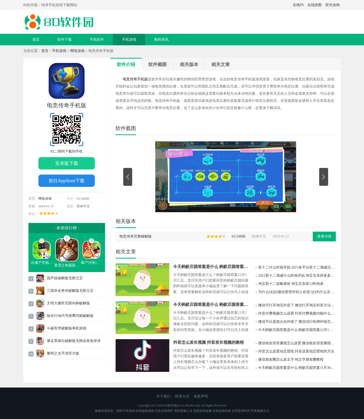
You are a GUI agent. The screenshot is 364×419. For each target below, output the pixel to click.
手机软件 (97, 39)
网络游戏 (77, 51)
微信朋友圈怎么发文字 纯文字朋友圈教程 (291, 359)
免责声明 (201, 396)
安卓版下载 (66, 163)
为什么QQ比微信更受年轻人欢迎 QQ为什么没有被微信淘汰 (297, 292)
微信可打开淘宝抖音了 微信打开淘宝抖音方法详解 (297, 305)
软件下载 (64, 39)
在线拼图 (314, 5)
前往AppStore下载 (67, 180)
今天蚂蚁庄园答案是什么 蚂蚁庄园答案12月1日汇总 (297, 330)
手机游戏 (129, 39)
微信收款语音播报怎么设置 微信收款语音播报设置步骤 (297, 343)
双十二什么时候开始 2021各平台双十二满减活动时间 (297, 267)
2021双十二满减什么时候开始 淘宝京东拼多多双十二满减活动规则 (297, 275)
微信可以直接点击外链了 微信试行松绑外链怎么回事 (297, 322)
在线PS (298, 5)
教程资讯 (161, 39)
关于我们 (163, 396)
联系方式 (182, 396)
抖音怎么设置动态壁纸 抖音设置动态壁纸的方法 (296, 351)
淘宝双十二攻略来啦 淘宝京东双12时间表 (291, 284)
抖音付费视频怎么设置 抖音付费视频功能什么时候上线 (297, 313)
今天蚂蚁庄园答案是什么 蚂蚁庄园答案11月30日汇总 (297, 368)
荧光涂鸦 (332, 5)
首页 (35, 39)
